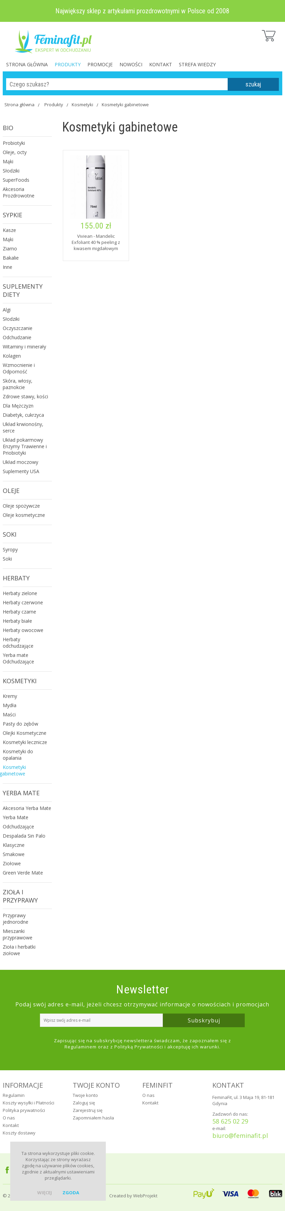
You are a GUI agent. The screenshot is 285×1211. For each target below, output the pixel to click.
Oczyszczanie (17, 328)
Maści (9, 714)
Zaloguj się (84, 1103)
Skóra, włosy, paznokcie (17, 383)
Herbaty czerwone (23, 602)
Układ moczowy (20, 462)
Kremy (10, 696)
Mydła (9, 705)
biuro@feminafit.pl (240, 1135)
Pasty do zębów (20, 723)
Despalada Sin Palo (24, 835)
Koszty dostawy (19, 1133)
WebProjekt (145, 1196)
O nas (9, 1118)
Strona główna (27, 64)
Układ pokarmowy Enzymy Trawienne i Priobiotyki (25, 446)
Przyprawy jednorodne (15, 918)
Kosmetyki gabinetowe (125, 104)
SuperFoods (16, 180)
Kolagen (12, 356)
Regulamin (14, 1095)
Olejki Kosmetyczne (24, 733)
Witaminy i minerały (24, 346)
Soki (9, 534)
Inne (7, 267)
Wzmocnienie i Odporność (19, 368)
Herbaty (16, 578)
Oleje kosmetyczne (24, 515)
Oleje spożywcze (21, 506)
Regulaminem (81, 1047)
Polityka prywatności (24, 1110)
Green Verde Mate (23, 872)
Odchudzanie (17, 337)
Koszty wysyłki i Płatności (28, 1103)
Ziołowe (12, 863)
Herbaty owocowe (23, 630)
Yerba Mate (21, 793)
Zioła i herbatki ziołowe (19, 950)
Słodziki (11, 170)
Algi (7, 309)
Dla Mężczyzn (18, 405)
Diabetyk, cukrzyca (23, 415)
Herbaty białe (17, 621)
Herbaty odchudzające (18, 642)
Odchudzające (18, 826)
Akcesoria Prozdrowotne (18, 192)
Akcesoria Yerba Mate (27, 808)
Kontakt (160, 64)
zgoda (70, 1192)
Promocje (100, 64)
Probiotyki (14, 143)
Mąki (8, 161)
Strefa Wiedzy (197, 64)
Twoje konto (85, 1095)
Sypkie (12, 215)
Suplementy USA (21, 471)
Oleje (11, 490)
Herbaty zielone (20, 593)
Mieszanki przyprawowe (17, 934)
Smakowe (14, 854)
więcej (44, 1192)
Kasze (9, 230)
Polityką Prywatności (138, 1047)
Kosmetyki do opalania (18, 754)
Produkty (68, 64)
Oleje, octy (15, 152)
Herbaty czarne (19, 611)
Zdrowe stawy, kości (25, 396)
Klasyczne (14, 845)
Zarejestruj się (87, 1110)
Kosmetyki (82, 104)
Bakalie (11, 257)
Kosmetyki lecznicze (25, 742)
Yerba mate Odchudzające (18, 658)
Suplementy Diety (23, 290)
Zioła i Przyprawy (20, 896)
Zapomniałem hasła (93, 1118)
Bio (8, 128)
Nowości (130, 64)
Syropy (10, 549)
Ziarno (10, 248)
